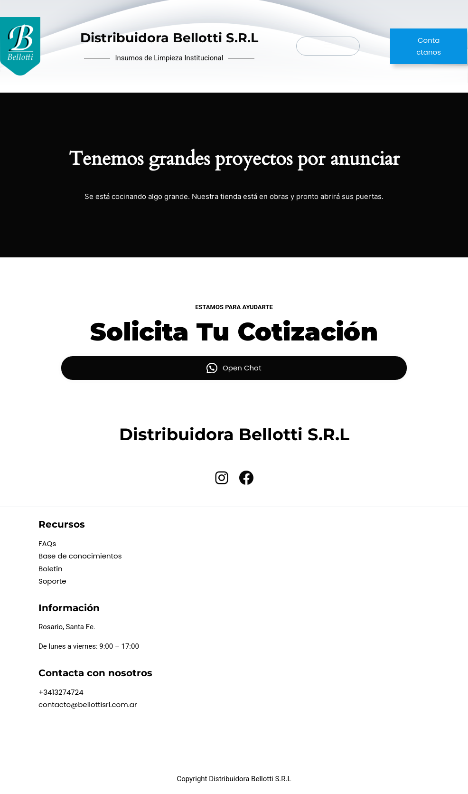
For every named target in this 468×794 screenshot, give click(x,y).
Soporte (52, 581)
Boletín (50, 569)
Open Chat (242, 368)
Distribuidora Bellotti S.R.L (169, 38)
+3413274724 (61, 692)
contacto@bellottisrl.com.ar (87, 704)
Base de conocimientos (80, 556)
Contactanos (428, 46)
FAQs (47, 543)
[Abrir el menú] (328, 46)
